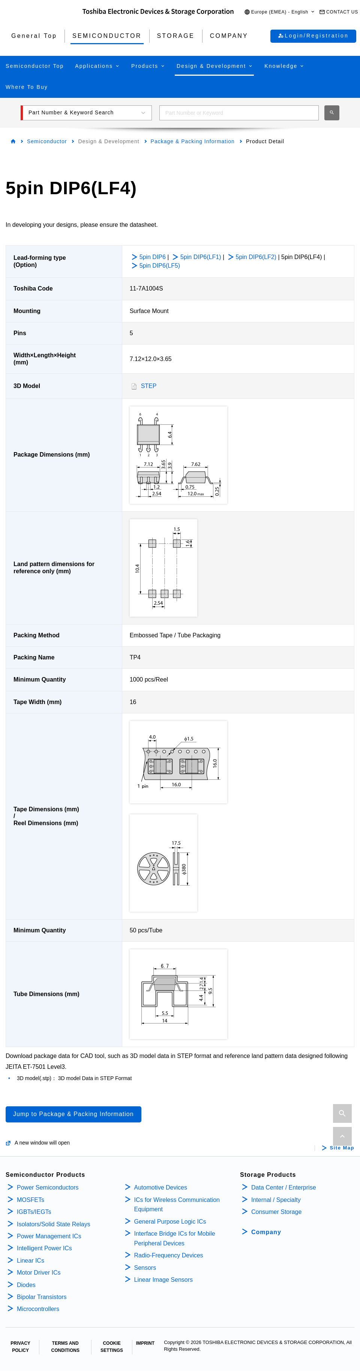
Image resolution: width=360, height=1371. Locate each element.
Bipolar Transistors (42, 1297)
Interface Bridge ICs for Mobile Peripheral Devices (174, 1238)
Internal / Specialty (276, 1200)
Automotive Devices (160, 1187)
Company (266, 1232)
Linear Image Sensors (163, 1280)
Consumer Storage (276, 1212)
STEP (149, 386)
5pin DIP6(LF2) (256, 257)
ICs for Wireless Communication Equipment (177, 1205)
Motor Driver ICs (38, 1272)
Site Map (342, 1148)
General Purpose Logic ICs (170, 1221)
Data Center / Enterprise (283, 1187)
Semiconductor (47, 141)
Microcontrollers (38, 1309)
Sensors (145, 1268)
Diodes (26, 1285)
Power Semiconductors (48, 1187)
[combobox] (239, 112)
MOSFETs (30, 1200)
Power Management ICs (49, 1236)
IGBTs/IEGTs (34, 1212)
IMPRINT (145, 1343)
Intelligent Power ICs (44, 1248)
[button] (279, 12)
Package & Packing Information (193, 141)
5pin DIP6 (153, 257)
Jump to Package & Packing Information (73, 1114)
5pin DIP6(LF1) (200, 257)
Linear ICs (30, 1260)
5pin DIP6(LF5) (160, 265)
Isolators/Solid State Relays (53, 1224)
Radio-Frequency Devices (168, 1255)
